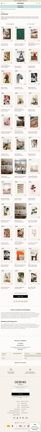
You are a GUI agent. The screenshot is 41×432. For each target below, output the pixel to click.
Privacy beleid (16, 396)
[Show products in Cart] (39, 3)
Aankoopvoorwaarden (25, 407)
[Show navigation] (1, 3)
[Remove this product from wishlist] (11, 40)
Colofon (18, 405)
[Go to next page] (27, 301)
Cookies (22, 410)
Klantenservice (24, 403)
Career (18, 407)
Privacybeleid (23, 409)
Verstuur (20, 394)
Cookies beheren (24, 412)
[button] (35, 427)
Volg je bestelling (24, 405)
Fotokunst (14, 9)
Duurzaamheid (17, 409)
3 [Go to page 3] (20, 301)
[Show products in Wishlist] (37, 3)
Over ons (18, 401)
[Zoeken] (4, 3)
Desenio (23, 428)
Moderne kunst (7, 9)
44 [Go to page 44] (24, 301)
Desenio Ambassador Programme (13, 412)
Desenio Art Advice (24, 401)
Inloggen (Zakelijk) (16, 414)
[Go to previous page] (14, 301)
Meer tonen (20, 296)
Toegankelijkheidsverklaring (14, 410)
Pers (19, 403)
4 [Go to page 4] (22, 301)
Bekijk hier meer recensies (20, 362)
